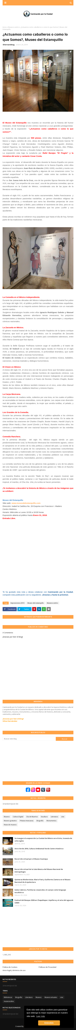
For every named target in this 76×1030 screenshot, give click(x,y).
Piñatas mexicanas (26, 821)
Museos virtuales (51, 997)
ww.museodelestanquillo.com (26, 503)
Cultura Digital (18, 817)
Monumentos (51, 821)
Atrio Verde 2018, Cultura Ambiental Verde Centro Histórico (39, 848)
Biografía (40, 821)
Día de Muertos (32, 817)
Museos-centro (13, 27)
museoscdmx (9, 1001)
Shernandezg (9, 44)
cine (62, 817)
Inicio (4, 27)
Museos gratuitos (10, 821)
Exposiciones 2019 (17, 603)
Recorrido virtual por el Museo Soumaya (31, 859)
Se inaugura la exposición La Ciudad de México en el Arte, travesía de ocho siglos (43, 839)
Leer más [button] (40, 1016)
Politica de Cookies (10, 967)
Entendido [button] (49, 1023)
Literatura (54, 817)
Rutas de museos (10, 825)
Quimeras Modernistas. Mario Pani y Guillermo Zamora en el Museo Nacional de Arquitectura (42, 880)
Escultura (44, 817)
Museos (7, 817)
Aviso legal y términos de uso (14, 970)
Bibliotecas (8, 997)
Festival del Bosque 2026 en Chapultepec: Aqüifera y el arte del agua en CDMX (44, 901)
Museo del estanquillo (35, 603)
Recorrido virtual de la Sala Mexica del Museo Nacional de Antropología (39, 870)
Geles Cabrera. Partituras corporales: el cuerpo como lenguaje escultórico (40, 891)
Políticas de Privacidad (47, 967)
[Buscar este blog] (29, 739)
